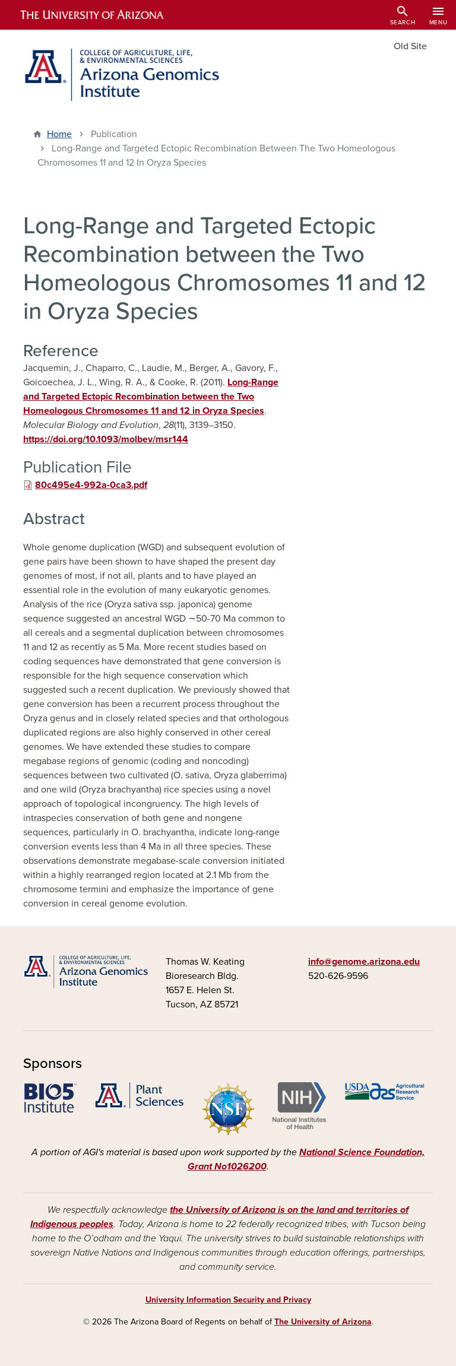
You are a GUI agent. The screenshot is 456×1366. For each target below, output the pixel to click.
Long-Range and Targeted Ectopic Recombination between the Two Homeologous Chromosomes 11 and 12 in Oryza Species (150, 396)
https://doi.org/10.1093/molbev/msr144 (105, 439)
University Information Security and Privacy (228, 1300)
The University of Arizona (323, 1322)
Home (59, 134)
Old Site (410, 46)
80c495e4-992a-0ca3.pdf (91, 485)
